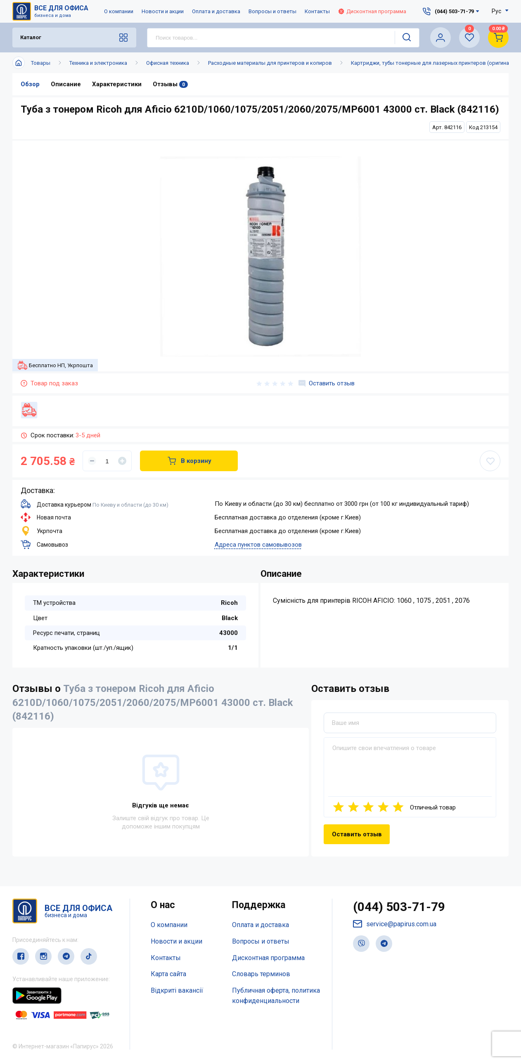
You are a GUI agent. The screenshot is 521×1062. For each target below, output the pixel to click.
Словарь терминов (261, 974)
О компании (118, 11)
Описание (66, 84)
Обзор (30, 84)
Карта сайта (168, 974)
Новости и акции (163, 11)
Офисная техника (167, 63)
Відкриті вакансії (177, 990)
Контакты (317, 11)
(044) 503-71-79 (399, 906)
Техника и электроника (98, 63)
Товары (40, 63)
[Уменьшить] (92, 461)
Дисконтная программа (372, 11)
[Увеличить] (122, 461)
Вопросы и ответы (272, 11)
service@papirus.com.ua (394, 924)
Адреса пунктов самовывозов (258, 544)
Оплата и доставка (216, 11)
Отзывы (170, 84)
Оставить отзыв (326, 383)
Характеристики (117, 84)
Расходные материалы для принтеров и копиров (270, 63)
